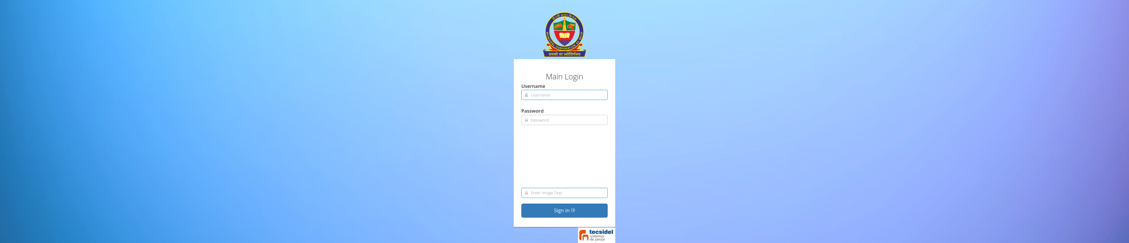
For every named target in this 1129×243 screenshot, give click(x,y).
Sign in (564, 210)
